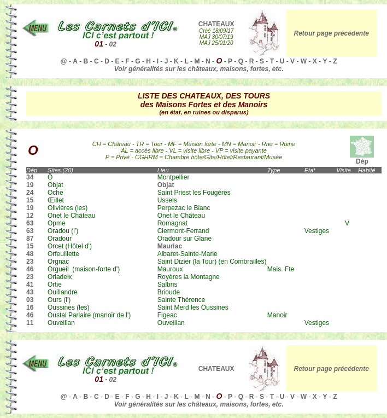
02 (112, 44)
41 (29, 284)
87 (29, 238)
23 (29, 261)
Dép (362, 158)
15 (29, 200)
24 (29, 192)
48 (29, 254)
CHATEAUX (216, 24)
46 (29, 269)
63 (29, 223)
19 (29, 185)
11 (29, 323)
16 (29, 307)
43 (29, 292)
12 (29, 215)
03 (29, 300)
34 (29, 177)
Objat (165, 185)
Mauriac (169, 246)
